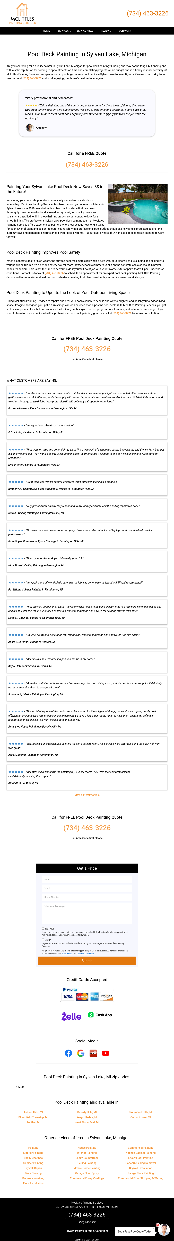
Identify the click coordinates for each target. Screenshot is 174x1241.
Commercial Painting (140, 1137)
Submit (87, 951)
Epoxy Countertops (87, 1148)
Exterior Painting (33, 1142)
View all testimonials (87, 785)
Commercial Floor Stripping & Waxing (140, 1168)
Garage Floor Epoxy (87, 1163)
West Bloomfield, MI (87, 1112)
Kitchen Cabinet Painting (141, 1142)
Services (65, 32)
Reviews (106, 30)
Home (46, 30)
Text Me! (49, 918)
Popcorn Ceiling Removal (140, 1153)
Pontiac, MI (33, 1112)
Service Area (85, 30)
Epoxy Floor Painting (140, 1148)
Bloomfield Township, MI (33, 1107)
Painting (33, 1137)
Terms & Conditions (85, 943)
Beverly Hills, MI (87, 1102)
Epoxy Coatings (33, 1148)
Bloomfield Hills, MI (140, 1102)
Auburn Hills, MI (33, 1102)
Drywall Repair (33, 1158)
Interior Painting (87, 1142)
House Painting (87, 1137)
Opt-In (48, 929)
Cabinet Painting (33, 1153)
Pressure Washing (33, 1168)
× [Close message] (153, 1228)
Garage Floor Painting (140, 1163)
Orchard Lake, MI (140, 1107)
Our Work (126, 32)
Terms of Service (111, 1234)
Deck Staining (33, 1163)
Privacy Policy (67, 943)
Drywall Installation (140, 1158)
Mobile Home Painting (87, 1158)
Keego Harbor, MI (87, 1107)
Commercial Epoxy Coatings (87, 1168)
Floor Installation (33, 1173)
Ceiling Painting (87, 1153)
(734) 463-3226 (148, 13)
